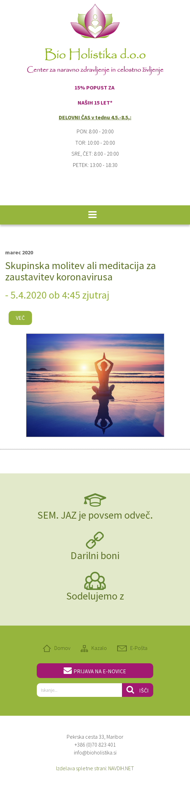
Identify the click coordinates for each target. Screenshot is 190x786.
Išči (137, 690)
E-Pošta (138, 647)
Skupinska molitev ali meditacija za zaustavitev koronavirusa (80, 271)
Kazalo (99, 647)
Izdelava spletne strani (81, 768)
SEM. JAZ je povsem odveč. (95, 514)
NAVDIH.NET (121, 768)
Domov (62, 647)
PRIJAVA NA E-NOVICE (95, 670)
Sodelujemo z (95, 595)
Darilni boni (95, 555)
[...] (79, 690)
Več (20, 317)
